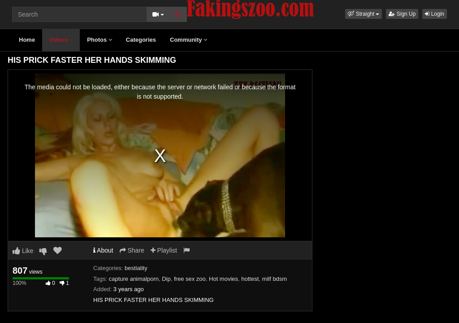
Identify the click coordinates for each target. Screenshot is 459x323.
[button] (363, 14)
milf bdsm (274, 278)
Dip (166, 278)
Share (132, 250)
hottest (250, 278)
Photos (99, 39)
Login (434, 14)
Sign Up (402, 14)
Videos (61, 39)
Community (188, 39)
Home (27, 39)
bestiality (136, 268)
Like (23, 250)
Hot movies (223, 278)
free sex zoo (190, 278)
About (103, 250)
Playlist (164, 250)
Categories (141, 39)
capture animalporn (134, 278)
